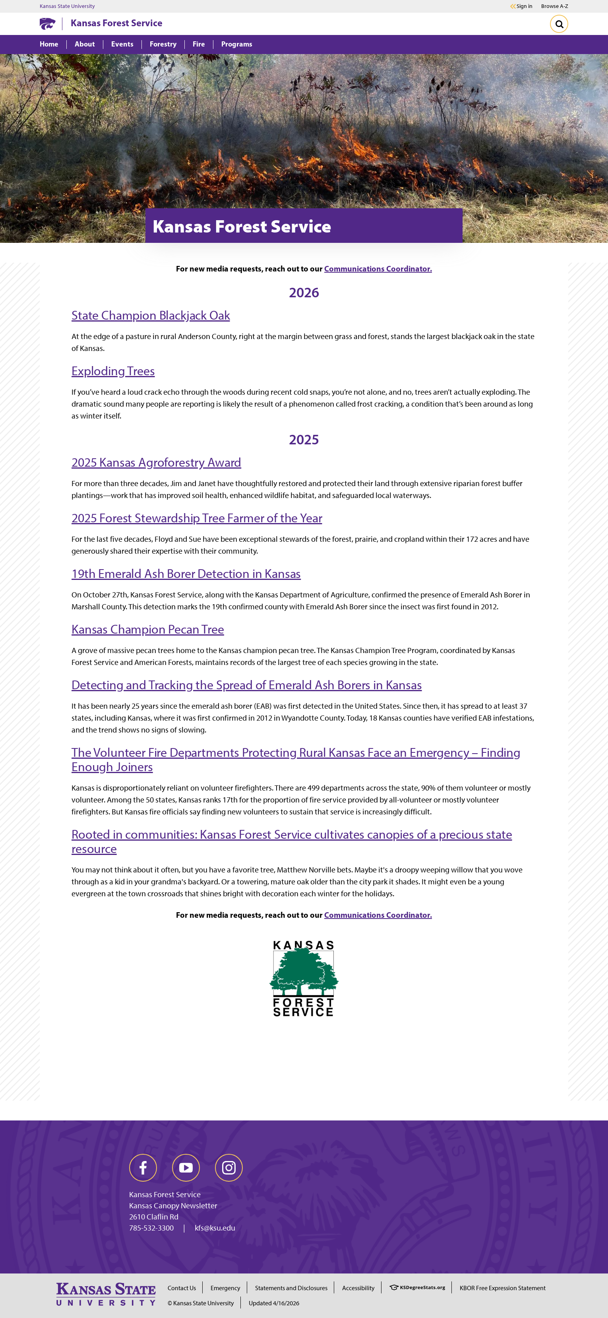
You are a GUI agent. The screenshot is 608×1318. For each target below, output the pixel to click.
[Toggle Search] (559, 24)
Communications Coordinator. (378, 268)
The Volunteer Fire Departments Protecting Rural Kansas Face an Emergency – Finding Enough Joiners (296, 759)
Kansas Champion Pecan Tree (148, 629)
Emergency (225, 1288)
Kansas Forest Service (117, 23)
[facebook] (143, 1168)
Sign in (524, 6)
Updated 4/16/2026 (274, 1303)
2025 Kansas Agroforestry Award (156, 462)
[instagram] (229, 1168)
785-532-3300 (151, 1228)
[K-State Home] (48, 24)
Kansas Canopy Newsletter (173, 1205)
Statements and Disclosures (291, 1288)
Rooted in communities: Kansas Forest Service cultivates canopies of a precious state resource (292, 841)
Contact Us (182, 1288)
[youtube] (186, 1168)
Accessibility (358, 1288)
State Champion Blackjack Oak (151, 315)
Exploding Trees (113, 370)
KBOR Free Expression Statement (503, 1288)
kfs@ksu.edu (215, 1228)
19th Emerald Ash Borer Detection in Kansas (186, 573)
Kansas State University (67, 6)
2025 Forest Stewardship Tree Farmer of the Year (197, 517)
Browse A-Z (554, 6)
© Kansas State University (201, 1303)
